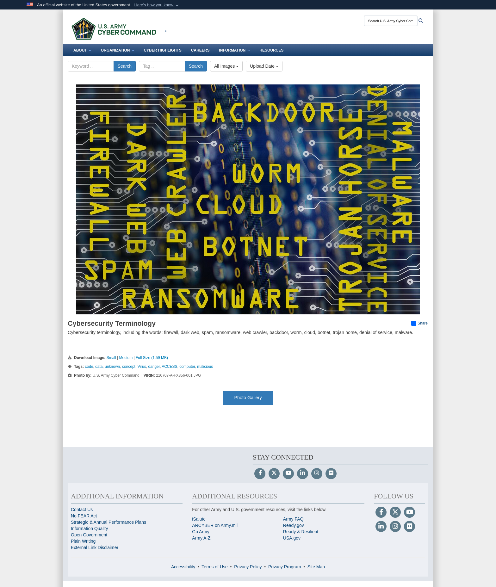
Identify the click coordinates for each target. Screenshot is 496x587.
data (98, 366)
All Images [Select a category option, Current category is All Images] (226, 66)
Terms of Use (214, 566)
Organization (117, 50)
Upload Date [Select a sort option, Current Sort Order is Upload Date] (264, 66)
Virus (142, 366)
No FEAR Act (84, 515)
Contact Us (82, 509)
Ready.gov (293, 525)
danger (154, 366)
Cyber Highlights (162, 50)
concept (128, 366)
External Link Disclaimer (94, 547)
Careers (200, 50)
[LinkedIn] (302, 473)
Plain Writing (83, 541)
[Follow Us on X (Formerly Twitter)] (274, 473)
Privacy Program (284, 566)
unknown (112, 366)
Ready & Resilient (300, 531)
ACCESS (169, 366)
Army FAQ (293, 519)
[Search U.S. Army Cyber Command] (391, 20)
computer (187, 366)
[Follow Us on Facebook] (259, 473)
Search (125, 66)
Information (234, 50)
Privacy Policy (248, 566)
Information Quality (89, 528)
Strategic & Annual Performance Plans (108, 522)
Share (419, 323)
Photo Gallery (248, 397)
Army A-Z (201, 538)
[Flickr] (331, 473)
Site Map (316, 566)
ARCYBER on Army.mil (215, 525)
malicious (205, 366)
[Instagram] (316, 473)
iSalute (199, 519)
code (89, 366)
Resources (271, 50)
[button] (157, 5)
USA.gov (292, 538)
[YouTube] (288, 473)
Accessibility (183, 566)
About (82, 50)
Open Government (89, 534)
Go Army (200, 531)
